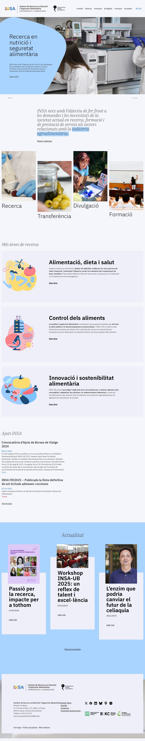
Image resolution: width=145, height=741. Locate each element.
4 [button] (74, 91)
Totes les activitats (72, 649)
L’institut (79, 8)
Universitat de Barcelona (71, 711)
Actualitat (128, 8)
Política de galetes (30, 727)
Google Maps (66, 703)
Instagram (65, 708)
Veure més (13, 76)
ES (140, 8)
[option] (72, 55)
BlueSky (64, 705)
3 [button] (73, 91)
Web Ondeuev (44, 727)
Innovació (98, 8)
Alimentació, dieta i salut (81, 262)
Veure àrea (53, 283)
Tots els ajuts (7, 503)
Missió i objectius (44, 141)
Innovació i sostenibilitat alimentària (81, 380)
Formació (118, 8)
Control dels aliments (77, 317)
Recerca (88, 8)
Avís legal (17, 727)
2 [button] (71, 91)
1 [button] (70, 91)
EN (137, 8)
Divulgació (108, 8)
